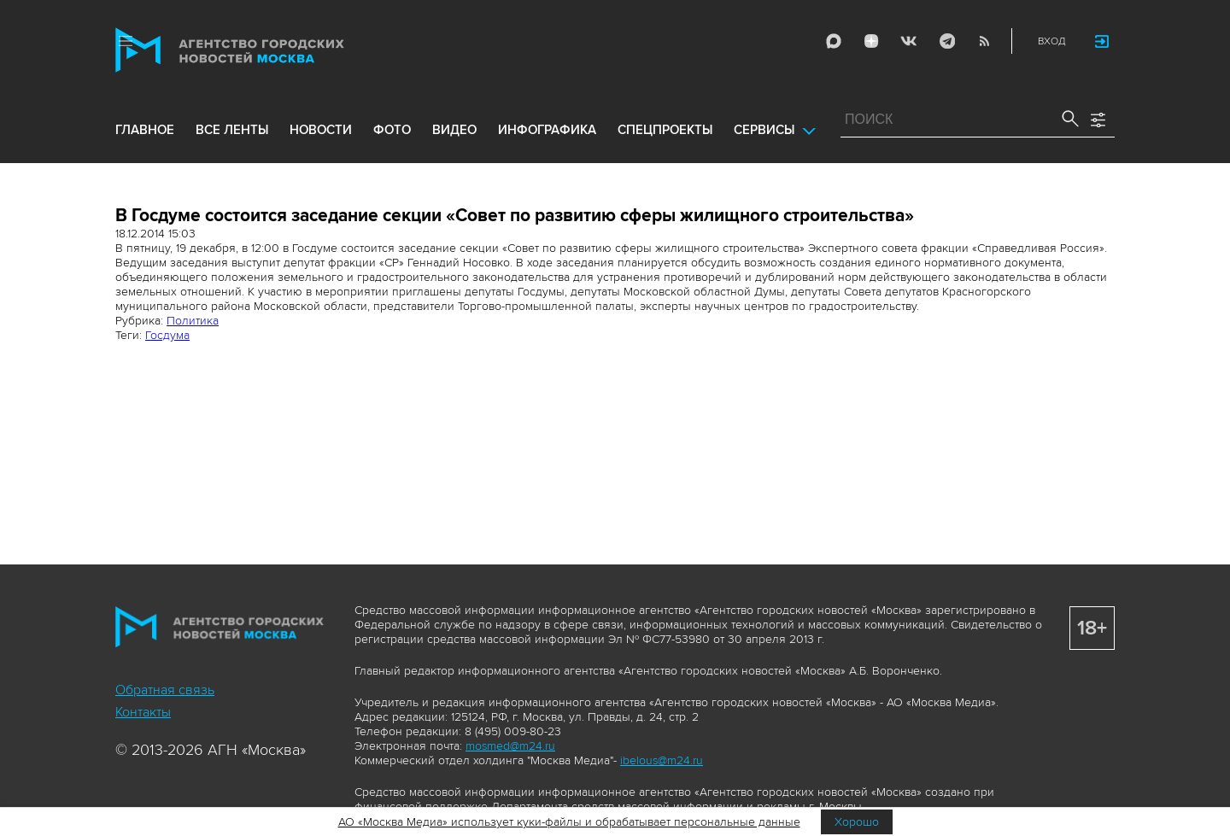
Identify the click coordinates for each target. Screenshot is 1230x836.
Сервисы (764, 129)
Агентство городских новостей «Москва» (262, 50)
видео (454, 129)
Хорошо (857, 822)
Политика (193, 320)
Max (833, 41)
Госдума (167, 335)
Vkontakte (909, 41)
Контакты (143, 712)
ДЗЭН (871, 41)
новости (321, 129)
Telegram (946, 41)
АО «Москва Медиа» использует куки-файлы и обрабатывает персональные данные (569, 822)
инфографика (547, 129)
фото (392, 129)
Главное (144, 129)
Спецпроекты (665, 129)
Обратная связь (164, 690)
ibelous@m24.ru (661, 760)
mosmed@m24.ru (510, 746)
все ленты (232, 129)
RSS (984, 41)
